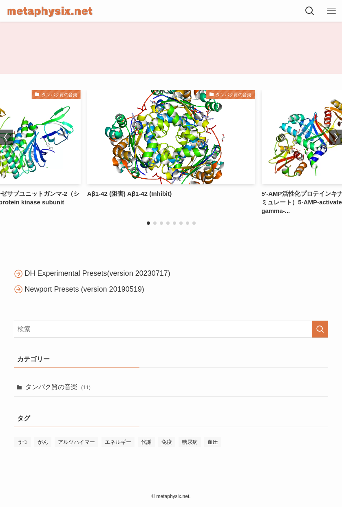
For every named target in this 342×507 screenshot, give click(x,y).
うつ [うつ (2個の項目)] (22, 442)
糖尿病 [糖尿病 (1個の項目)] (190, 442)
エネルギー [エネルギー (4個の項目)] (118, 442)
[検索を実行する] (320, 329)
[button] (148, 223)
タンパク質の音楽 (58, 386)
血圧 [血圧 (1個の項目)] (212, 442)
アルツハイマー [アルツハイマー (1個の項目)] (76, 442)
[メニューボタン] (331, 11)
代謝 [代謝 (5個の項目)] (146, 442)
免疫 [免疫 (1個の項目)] (166, 442)
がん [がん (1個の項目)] (43, 442)
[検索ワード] (171, 329)
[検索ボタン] (309, 11)
